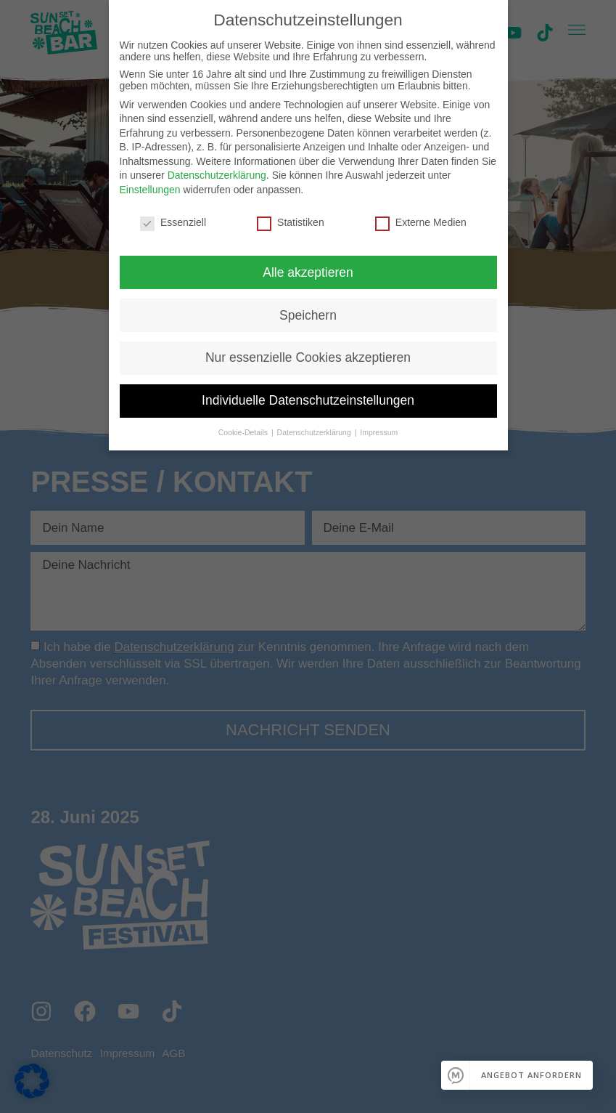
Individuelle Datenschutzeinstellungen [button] (308, 400)
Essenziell (173, 222)
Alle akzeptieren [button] (308, 272)
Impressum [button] (379, 432)
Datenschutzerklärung (217, 175)
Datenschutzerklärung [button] (315, 432)
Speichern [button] (308, 315)
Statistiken (290, 222)
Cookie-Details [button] (244, 432)
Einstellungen (150, 189)
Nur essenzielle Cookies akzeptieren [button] (308, 357)
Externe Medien (421, 222)
